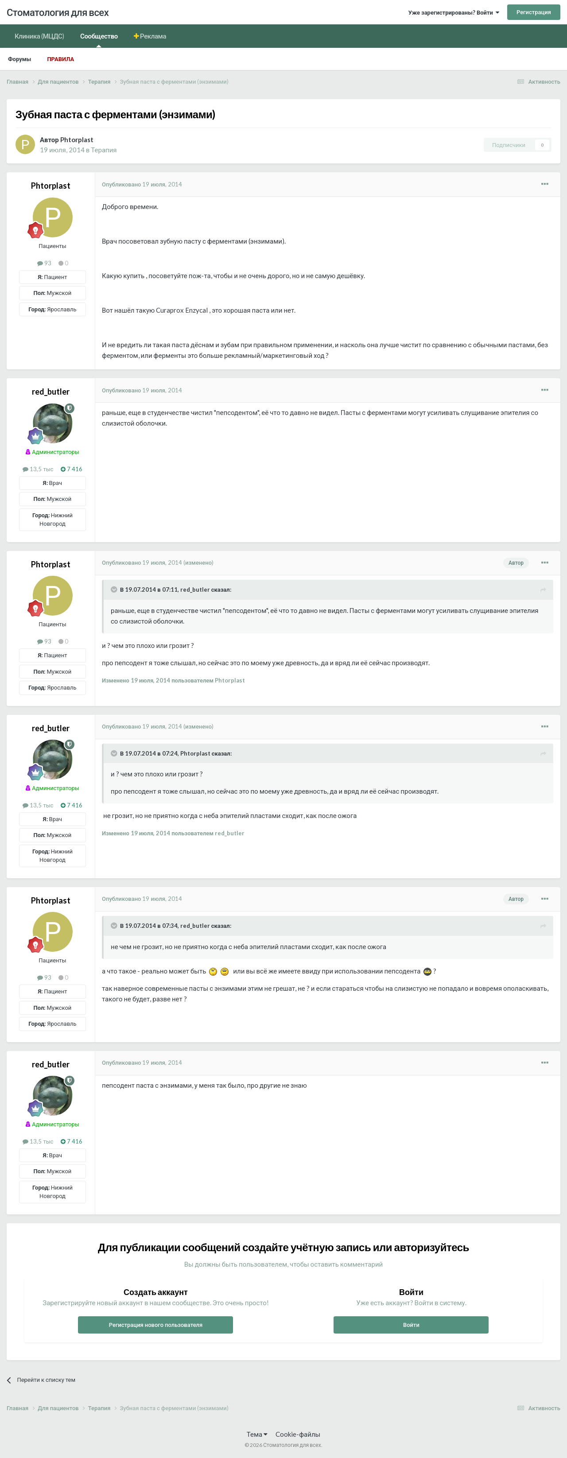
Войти (411, 1324)
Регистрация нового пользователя (156, 1324)
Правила (60, 58)
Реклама (153, 36)
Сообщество (99, 39)
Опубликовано (142, 184)
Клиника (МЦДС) (39, 36)
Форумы (19, 58)
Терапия (104, 150)
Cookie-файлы (298, 1434)
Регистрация (534, 12)
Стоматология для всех (58, 12)
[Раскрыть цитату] (115, 589)
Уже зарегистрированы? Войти (453, 12)
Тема (257, 1434)
